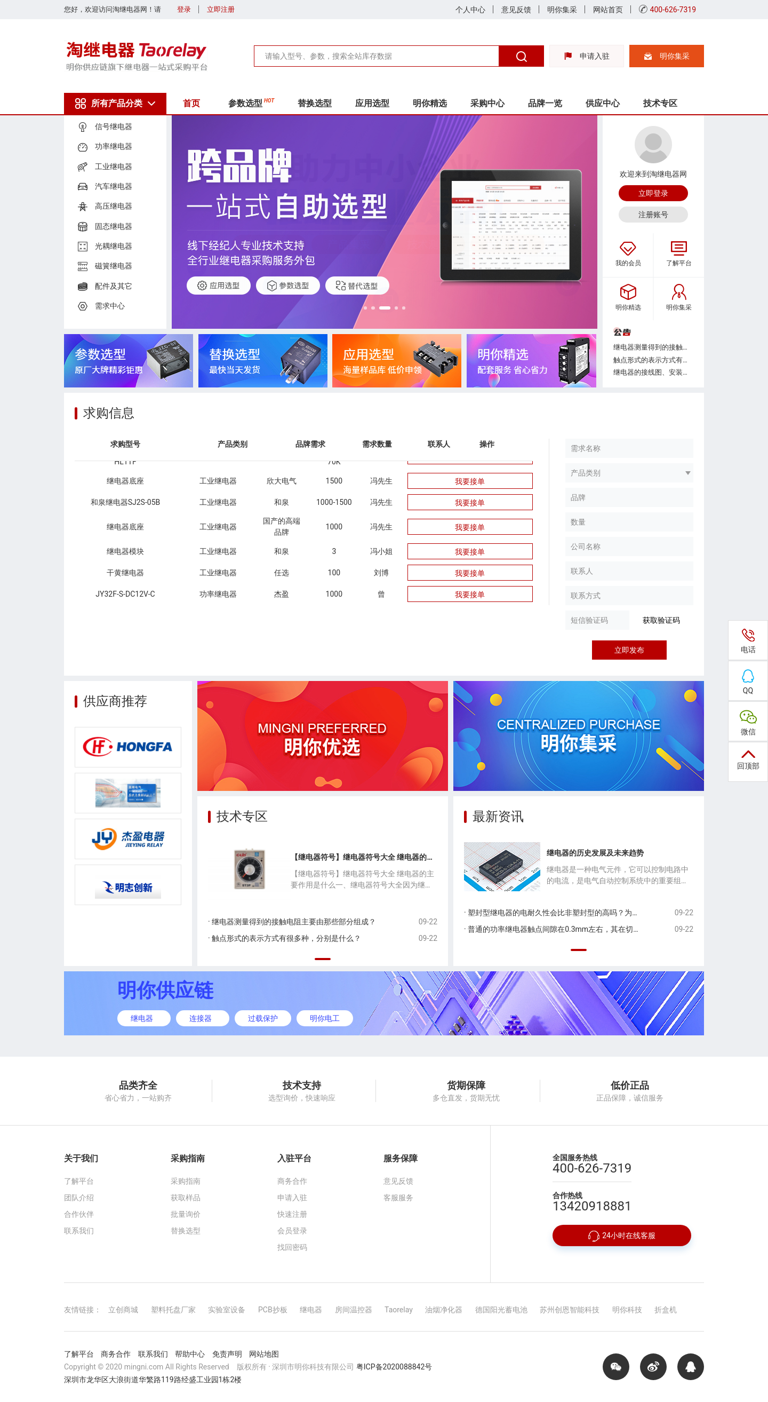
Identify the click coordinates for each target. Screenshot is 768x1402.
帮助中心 (190, 1354)
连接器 (200, 1018)
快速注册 (292, 1214)
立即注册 (221, 9)
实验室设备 (226, 1309)
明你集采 (562, 9)
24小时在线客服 (621, 1236)
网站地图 (264, 1354)
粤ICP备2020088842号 (394, 1367)
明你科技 (627, 1309)
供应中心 (616, 103)
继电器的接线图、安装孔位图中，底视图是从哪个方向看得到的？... (653, 372)
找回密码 (292, 1247)
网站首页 (608, 9)
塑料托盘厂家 (173, 1309)
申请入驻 (587, 56)
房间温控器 (353, 1309)
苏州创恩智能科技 (569, 1309)
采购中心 (498, 103)
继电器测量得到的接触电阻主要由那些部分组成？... (653, 347)
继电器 (142, 1018)
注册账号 (653, 214)
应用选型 (379, 103)
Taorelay (399, 1309)
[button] (357, 307)
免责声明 (227, 1354)
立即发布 (629, 650)
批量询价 (186, 1214)
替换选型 (319, 103)
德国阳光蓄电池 (501, 1309)
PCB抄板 (272, 1309)
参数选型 (254, 102)
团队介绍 (79, 1197)
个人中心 (470, 9)
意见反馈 (516, 9)
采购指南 (186, 1181)
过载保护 (263, 1018)
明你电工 (325, 1018)
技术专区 (675, 103)
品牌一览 (557, 103)
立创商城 (123, 1309)
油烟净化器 (443, 1309)
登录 (184, 9)
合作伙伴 (79, 1214)
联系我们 (79, 1230)
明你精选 (438, 103)
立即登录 (653, 193)
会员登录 (292, 1230)
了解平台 (79, 1181)
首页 (193, 103)
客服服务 (398, 1197)
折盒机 (665, 1309)
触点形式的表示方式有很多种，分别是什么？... (653, 360)
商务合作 (292, 1181)
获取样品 (186, 1197)
